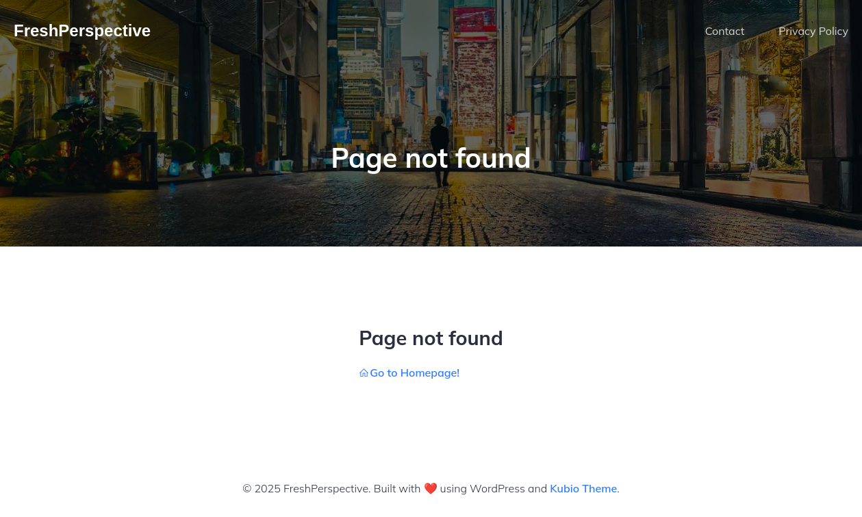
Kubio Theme (583, 488)
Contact (725, 31)
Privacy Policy (813, 31)
